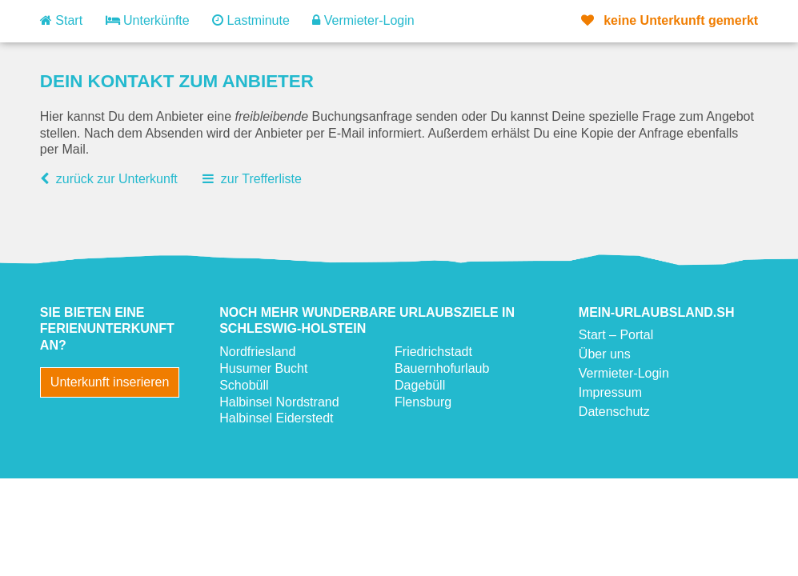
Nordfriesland (257, 351)
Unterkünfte (148, 20)
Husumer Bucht (263, 368)
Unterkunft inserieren (110, 382)
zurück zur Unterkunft (117, 179)
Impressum (610, 392)
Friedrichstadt (433, 351)
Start (61, 20)
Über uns (605, 354)
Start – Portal (616, 335)
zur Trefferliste (261, 179)
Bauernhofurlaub (442, 368)
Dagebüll (420, 385)
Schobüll (243, 385)
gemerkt (669, 20)
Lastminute (251, 20)
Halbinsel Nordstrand (279, 402)
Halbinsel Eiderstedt (276, 418)
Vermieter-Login (363, 20)
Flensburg (423, 402)
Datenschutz (614, 411)
